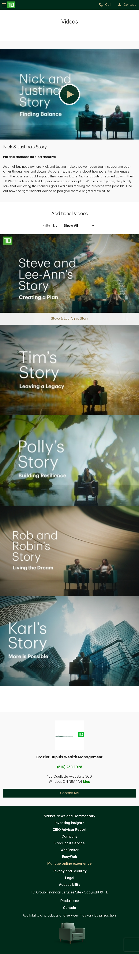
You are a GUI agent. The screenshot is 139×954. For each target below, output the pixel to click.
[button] (69, 94)
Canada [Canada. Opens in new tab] (69, 908)
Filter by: (51, 225)
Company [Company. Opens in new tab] (69, 836)
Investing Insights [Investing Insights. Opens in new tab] (69, 823)
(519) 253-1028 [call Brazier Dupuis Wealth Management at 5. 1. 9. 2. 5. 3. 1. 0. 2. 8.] (69, 767)
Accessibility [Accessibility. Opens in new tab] (69, 884)
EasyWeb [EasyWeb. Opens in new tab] (69, 857)
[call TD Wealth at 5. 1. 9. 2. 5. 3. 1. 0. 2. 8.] (107, 5)
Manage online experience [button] (69, 863)
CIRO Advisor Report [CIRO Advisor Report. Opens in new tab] (70, 829)
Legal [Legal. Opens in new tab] (69, 878)
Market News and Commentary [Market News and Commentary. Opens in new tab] (69, 816)
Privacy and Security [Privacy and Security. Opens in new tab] (69, 871)
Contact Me (69, 793)
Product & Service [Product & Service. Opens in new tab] (70, 843)
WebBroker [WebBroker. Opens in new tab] (69, 850)
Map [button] (86, 781)
